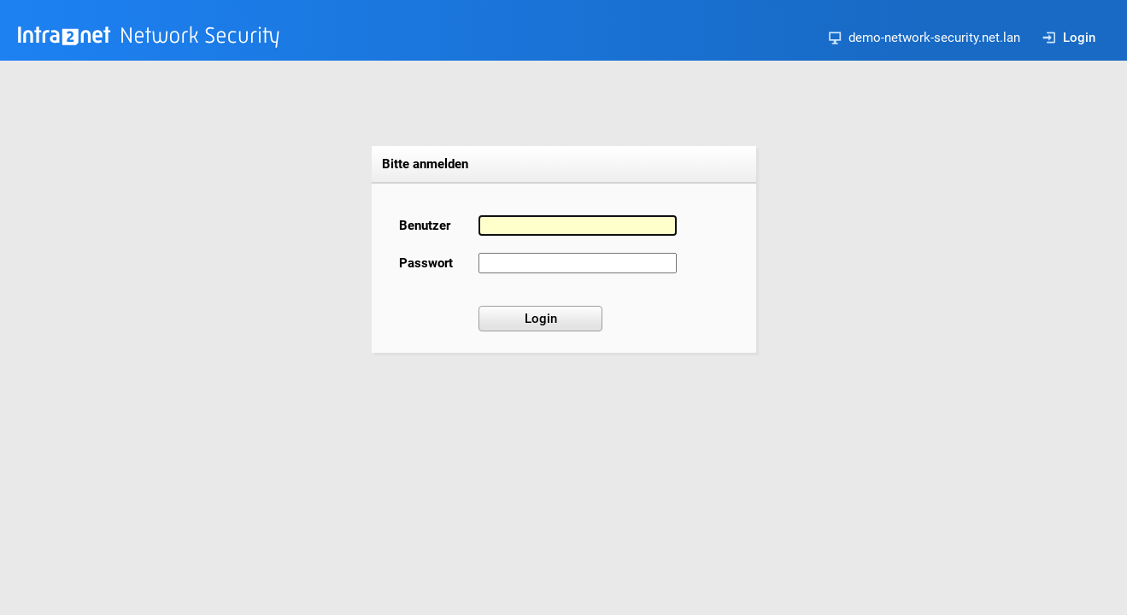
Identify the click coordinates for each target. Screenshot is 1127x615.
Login (1068, 37)
